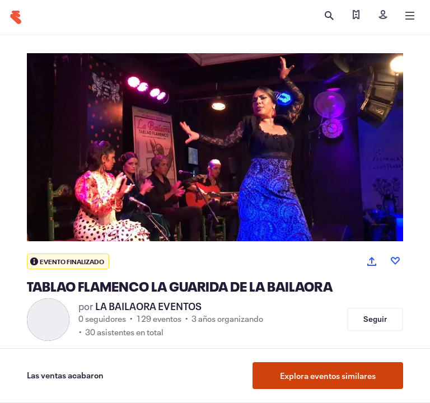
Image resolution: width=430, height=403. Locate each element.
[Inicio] (15, 17)
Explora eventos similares (328, 375)
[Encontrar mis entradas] (356, 15)
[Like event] (395, 261)
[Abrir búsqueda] (329, 15)
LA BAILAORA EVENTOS (148, 306)
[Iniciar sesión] (383, 15)
